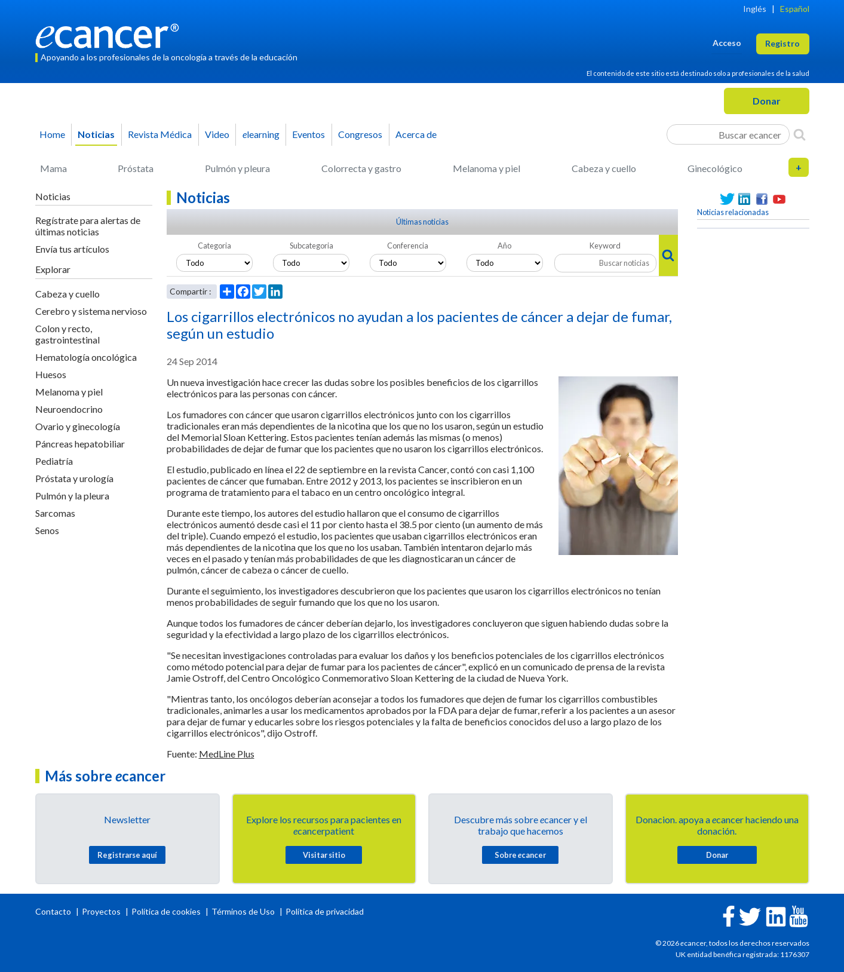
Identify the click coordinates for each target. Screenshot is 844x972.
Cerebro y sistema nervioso (91, 311)
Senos (47, 530)
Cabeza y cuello (604, 168)
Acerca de (416, 134)
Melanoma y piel (486, 168)
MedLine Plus (226, 753)
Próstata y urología (74, 478)
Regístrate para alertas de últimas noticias (87, 225)
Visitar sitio (324, 855)
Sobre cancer (520, 855)
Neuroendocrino (69, 409)
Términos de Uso (243, 911)
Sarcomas (55, 513)
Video (217, 134)
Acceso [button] (727, 43)
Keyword (605, 245)
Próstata (136, 168)
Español (794, 9)
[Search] (799, 134)
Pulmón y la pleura (72, 495)
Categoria (214, 245)
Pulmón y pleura (237, 168)
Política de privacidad (325, 911)
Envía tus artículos (72, 249)
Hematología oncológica (86, 357)
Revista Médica (160, 134)
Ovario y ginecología (77, 426)
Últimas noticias (422, 221)
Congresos (360, 134)
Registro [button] (782, 43)
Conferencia (407, 245)
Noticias (96, 134)
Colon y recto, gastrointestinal (67, 334)
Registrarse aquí (127, 855)
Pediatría (54, 461)
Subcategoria (311, 245)
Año (504, 245)
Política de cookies (166, 911)
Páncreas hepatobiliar (80, 443)
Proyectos (102, 911)
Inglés (754, 9)
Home (52, 134)
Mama (53, 168)
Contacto (54, 911)
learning (261, 134)
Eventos (308, 134)
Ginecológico (715, 168)
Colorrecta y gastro (361, 168)
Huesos (50, 374)
